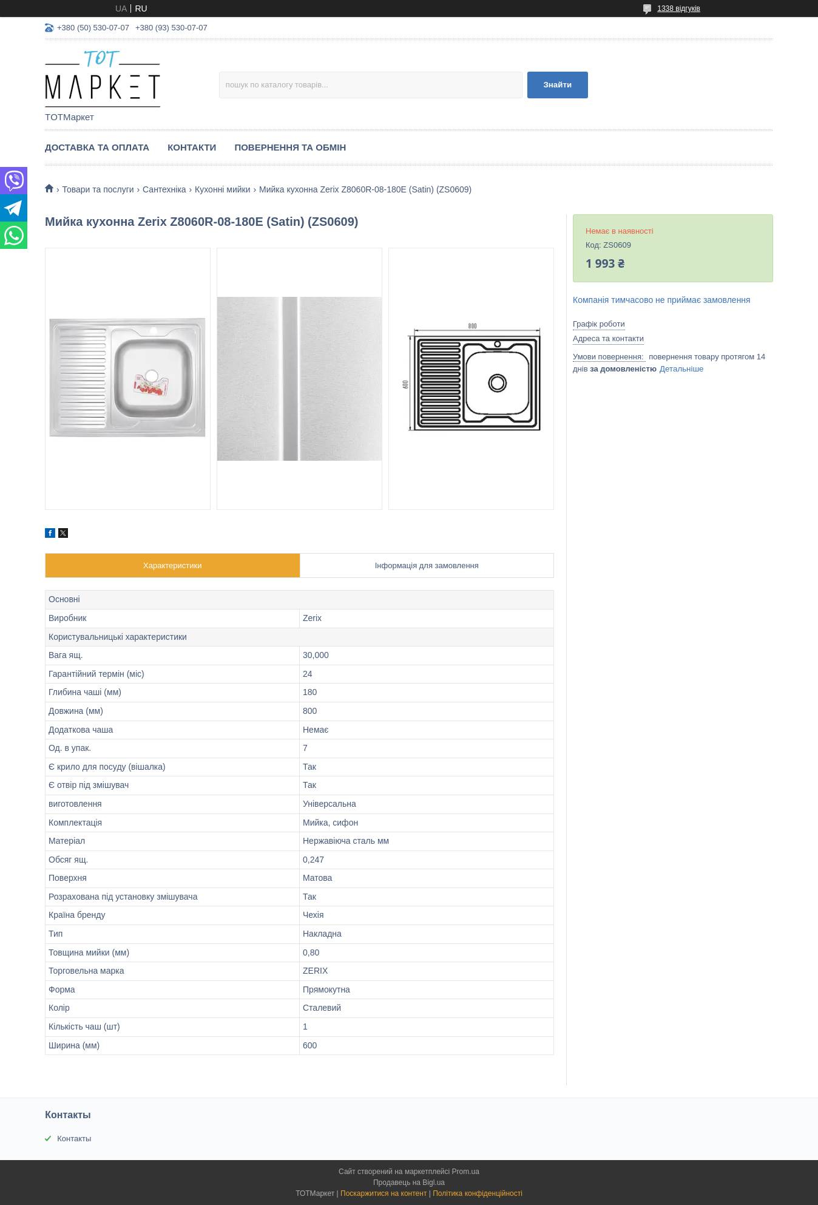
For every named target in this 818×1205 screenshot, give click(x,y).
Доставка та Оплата (97, 147)
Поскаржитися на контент (383, 1193)
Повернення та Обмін (290, 147)
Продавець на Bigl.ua (409, 1182)
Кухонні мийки (222, 189)
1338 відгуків (678, 8)
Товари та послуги (98, 189)
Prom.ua (465, 1171)
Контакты (74, 1138)
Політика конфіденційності (477, 1193)
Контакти (191, 147)
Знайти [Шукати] (557, 84)
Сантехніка (164, 189)
